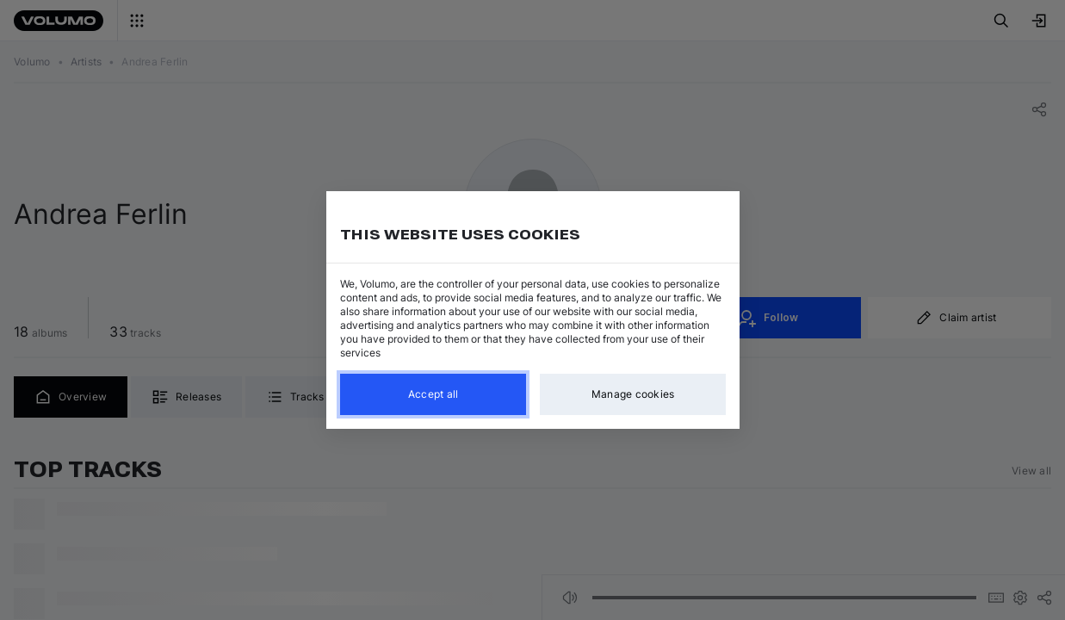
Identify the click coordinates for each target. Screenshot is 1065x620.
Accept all (432, 394)
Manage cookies (632, 394)
